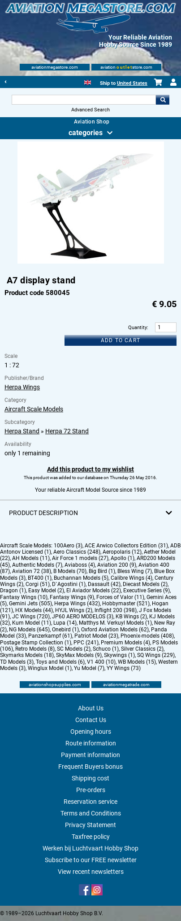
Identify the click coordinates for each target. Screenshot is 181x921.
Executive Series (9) (146, 590)
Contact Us (90, 719)
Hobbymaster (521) (126, 603)
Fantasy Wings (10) (23, 597)
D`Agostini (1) (69, 584)
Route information (90, 743)
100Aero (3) (68, 545)
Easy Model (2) (46, 590)
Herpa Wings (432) (77, 603)
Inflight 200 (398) (116, 610)
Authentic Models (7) (37, 565)
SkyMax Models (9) (79, 655)
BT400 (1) (40, 578)
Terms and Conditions (90, 813)
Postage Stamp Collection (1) (35, 642)
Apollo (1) (122, 558)
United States (132, 83)
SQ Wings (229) (156, 655)
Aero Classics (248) (76, 552)
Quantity (137, 328)
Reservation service (90, 801)
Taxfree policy (91, 836)
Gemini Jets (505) (30, 603)
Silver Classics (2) (142, 649)
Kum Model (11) (31, 623)
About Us (90, 708)
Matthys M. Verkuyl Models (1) (115, 623)
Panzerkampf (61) (50, 636)
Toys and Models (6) (60, 662)
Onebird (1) (65, 629)
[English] (87, 81)
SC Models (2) (73, 649)
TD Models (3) (17, 662)
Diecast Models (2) (145, 584)
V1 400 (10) (101, 662)
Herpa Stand (21, 431)
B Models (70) (69, 571)
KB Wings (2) (131, 616)
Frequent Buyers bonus (90, 766)
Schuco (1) (106, 649)
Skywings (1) (119, 655)
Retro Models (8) (35, 649)
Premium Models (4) (125, 642)
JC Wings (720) (31, 616)
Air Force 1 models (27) (80, 558)
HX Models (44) (34, 610)
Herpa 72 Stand (67, 431)
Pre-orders (90, 789)
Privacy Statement (90, 824)
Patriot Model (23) (96, 636)
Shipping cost (90, 778)
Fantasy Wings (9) (72, 597)
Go (162, 100)
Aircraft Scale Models (33, 409)
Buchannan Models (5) (81, 578)
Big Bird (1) (102, 571)
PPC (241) (86, 642)
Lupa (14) (65, 623)
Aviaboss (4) (80, 565)
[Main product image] (90, 262)
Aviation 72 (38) (31, 571)
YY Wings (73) (124, 668)
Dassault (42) (104, 584)
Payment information (90, 754)
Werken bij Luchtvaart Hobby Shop (90, 848)
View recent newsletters (91, 871)
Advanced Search (90, 110)
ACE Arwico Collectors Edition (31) (126, 545)
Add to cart (120, 340)
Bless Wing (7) (134, 571)
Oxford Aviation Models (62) (115, 629)
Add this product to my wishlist (90, 469)
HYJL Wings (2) (73, 610)
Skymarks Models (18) (27, 655)
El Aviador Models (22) (93, 590)
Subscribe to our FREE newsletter (91, 860)
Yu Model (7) (89, 668)
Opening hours (90, 731)
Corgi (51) (38, 584)
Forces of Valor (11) (120, 597)
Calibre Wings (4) (131, 578)
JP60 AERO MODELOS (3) (82, 616)
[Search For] (84, 100)
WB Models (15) (137, 662)
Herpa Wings (22, 387)
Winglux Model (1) (50, 668)
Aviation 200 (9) (116, 565)
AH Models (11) (31, 558)
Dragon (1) (13, 590)
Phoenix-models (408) (147, 636)
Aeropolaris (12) (122, 552)
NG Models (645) (29, 629)
